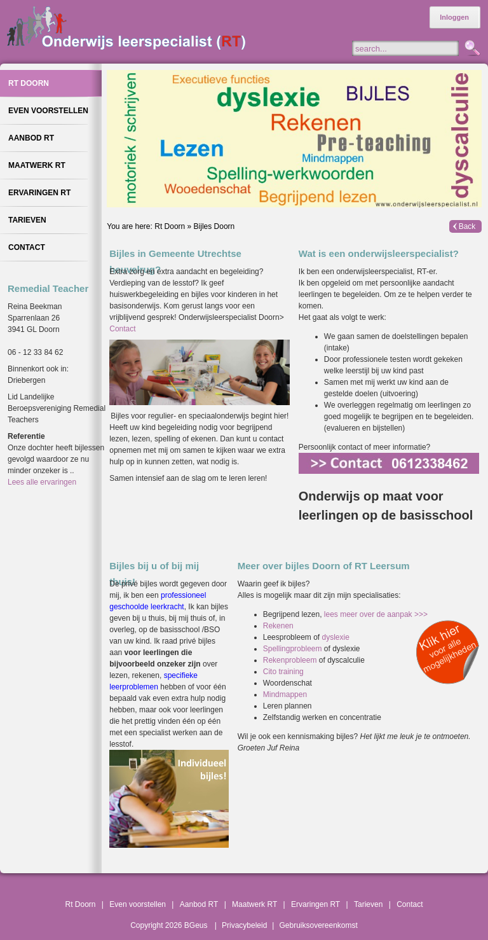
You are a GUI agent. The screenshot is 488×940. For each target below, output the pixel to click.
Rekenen (278, 625)
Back (467, 226)
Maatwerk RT (254, 904)
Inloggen (454, 17)
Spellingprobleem (293, 648)
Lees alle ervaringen (42, 482)
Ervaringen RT (315, 904)
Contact (122, 328)
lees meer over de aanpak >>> (376, 614)
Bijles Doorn (214, 226)
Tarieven (368, 904)
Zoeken (471, 49)
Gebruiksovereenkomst (318, 925)
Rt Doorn (169, 226)
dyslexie (335, 637)
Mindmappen (285, 694)
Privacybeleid (244, 925)
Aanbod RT (199, 904)
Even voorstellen (137, 904)
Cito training (283, 671)
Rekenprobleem (291, 660)
